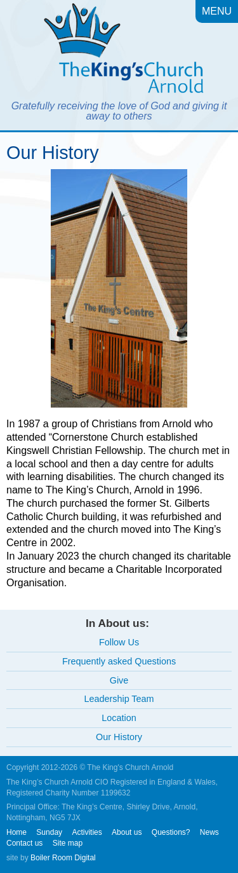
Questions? (171, 832)
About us (127, 832)
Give (119, 680)
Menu (217, 11)
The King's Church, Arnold (119, 51)
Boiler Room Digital (63, 857)
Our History (119, 737)
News (209, 832)
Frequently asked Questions (119, 661)
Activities (87, 832)
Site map (68, 843)
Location (119, 718)
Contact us (24, 843)
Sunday (49, 832)
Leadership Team (119, 699)
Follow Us (119, 642)
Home (16, 832)
